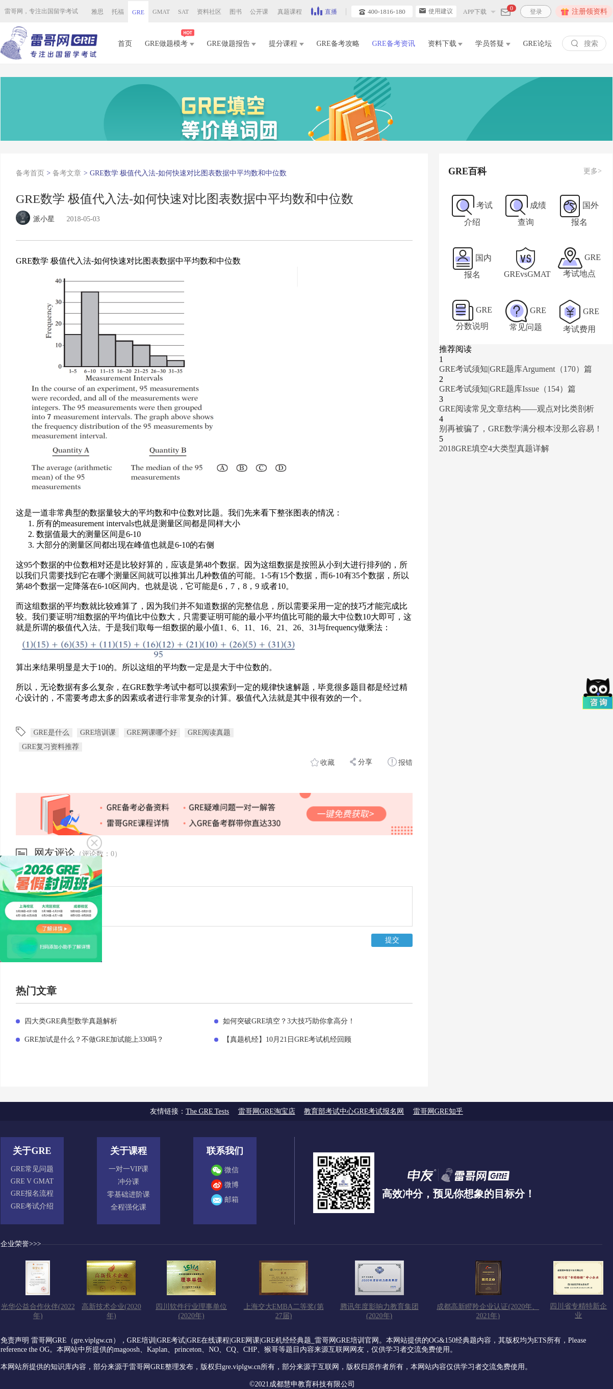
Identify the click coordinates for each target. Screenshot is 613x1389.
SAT (183, 11)
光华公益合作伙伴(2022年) (38, 1311)
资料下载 (445, 43)
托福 (118, 11)
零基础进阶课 (128, 1194)
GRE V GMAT (32, 1181)
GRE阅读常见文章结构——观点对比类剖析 (516, 408)
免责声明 (15, 1340)
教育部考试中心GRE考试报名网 (354, 1111)
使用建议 (436, 11)
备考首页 (30, 173)
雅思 (97, 11)
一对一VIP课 (129, 1169)
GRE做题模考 (169, 41)
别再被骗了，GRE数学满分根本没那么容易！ (520, 428)
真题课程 (289, 11)
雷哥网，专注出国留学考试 (41, 11)
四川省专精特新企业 (578, 1310)
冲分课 (128, 1182)
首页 (125, 43)
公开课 (259, 11)
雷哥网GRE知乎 (438, 1111)
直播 (324, 10)
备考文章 (67, 173)
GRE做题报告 (232, 43)
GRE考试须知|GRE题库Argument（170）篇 (515, 369)
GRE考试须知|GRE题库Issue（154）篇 (507, 388)
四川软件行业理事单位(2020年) (191, 1311)
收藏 (323, 762)
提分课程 (286, 43)
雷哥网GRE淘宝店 (266, 1111)
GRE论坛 (537, 43)
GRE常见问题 (32, 1169)
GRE (138, 12)
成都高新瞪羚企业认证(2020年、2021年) (488, 1311)
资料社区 (209, 11)
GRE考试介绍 (32, 1206)
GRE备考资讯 (393, 43)
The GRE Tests (207, 1111)
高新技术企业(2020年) (111, 1311)
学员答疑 (492, 43)
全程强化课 (128, 1207)
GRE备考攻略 (338, 43)
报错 (400, 761)
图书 (235, 11)
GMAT (161, 11)
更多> (592, 171)
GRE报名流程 (32, 1193)
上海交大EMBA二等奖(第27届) (284, 1311)
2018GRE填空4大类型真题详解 (494, 448)
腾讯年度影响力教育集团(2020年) (379, 1311)
